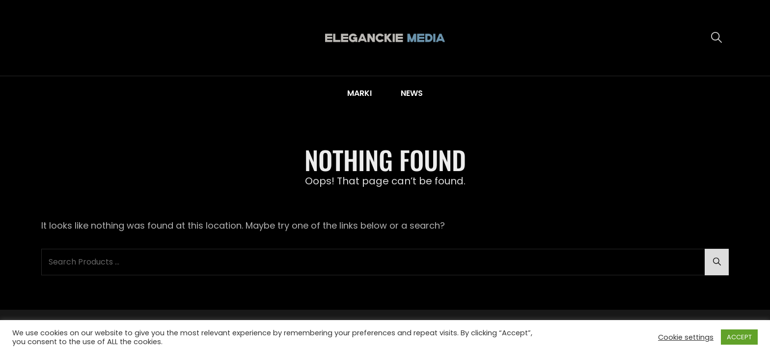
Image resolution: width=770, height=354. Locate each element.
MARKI (359, 93)
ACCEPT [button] (739, 337)
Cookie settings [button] (686, 337)
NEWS (412, 93)
